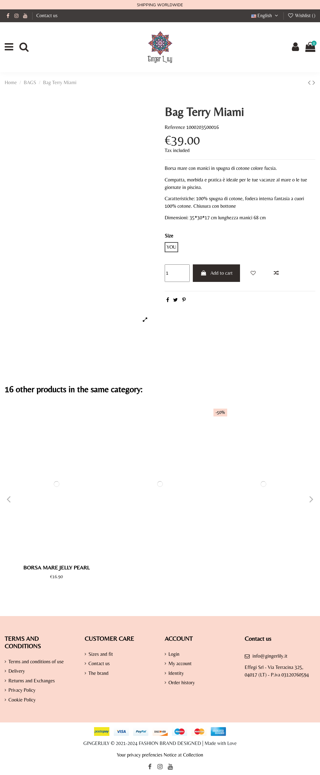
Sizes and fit (100, 654)
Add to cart (216, 273)
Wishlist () (301, 15)
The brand (98, 673)
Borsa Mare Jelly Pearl (56, 567)
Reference (175, 127)
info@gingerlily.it (270, 656)
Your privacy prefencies (139, 755)
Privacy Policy (22, 690)
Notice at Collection (183, 755)
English (265, 15)
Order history (181, 683)
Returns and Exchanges (31, 681)
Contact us (47, 15)
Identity (176, 673)
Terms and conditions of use (36, 662)
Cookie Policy (22, 700)
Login (173, 654)
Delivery (16, 671)
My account (180, 663)
